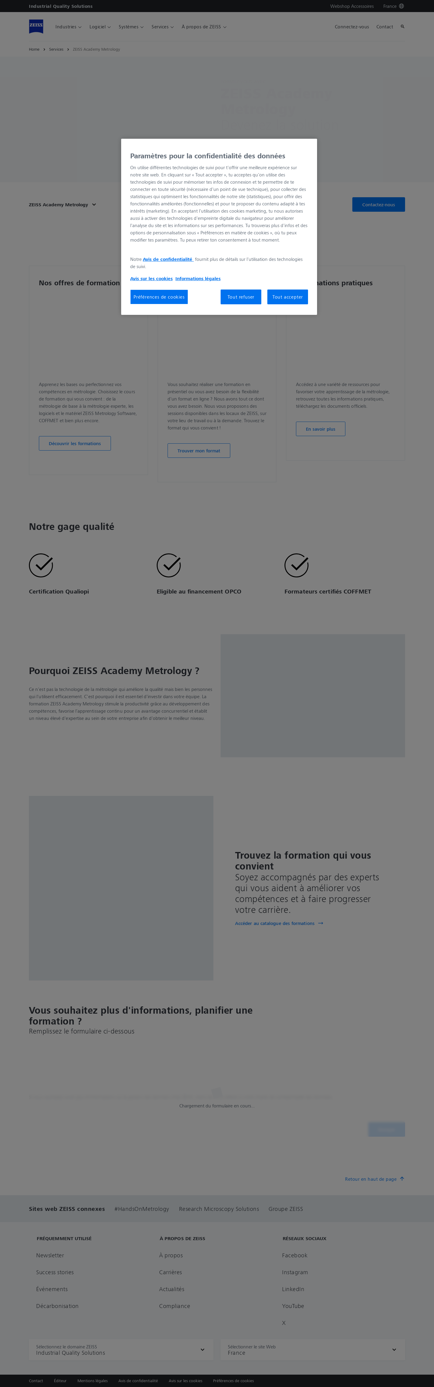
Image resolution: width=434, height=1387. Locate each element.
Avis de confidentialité (168, 259)
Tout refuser (241, 296)
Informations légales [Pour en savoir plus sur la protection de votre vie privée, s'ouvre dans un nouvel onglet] (198, 278)
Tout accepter (287, 296)
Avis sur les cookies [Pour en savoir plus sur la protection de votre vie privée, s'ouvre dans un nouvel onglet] (151, 278)
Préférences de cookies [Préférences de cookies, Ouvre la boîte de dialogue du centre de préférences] (159, 296)
